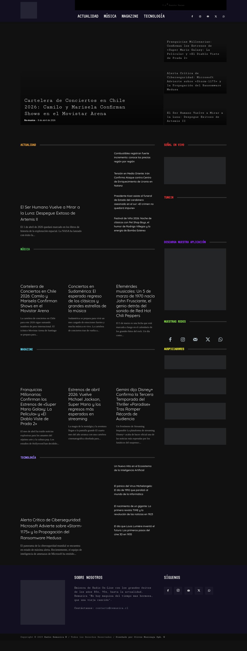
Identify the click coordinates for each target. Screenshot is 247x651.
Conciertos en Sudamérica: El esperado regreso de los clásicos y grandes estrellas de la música (87, 303)
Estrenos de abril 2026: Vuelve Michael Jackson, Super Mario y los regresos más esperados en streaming (84, 408)
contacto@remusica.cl (112, 618)
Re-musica (29, 120)
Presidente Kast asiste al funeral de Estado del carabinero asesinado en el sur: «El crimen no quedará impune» (132, 204)
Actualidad (88, 16)
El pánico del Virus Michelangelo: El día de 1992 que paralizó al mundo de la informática (133, 496)
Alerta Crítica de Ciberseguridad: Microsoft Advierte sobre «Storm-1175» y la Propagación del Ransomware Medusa (50, 536)
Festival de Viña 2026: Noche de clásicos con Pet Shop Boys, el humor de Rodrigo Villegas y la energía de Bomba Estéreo (133, 230)
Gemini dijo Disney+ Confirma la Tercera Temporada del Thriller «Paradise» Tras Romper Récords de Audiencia (134, 408)
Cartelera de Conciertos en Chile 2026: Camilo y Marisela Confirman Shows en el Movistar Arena (38, 303)
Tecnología (154, 16)
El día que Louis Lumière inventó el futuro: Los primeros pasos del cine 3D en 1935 (132, 541)
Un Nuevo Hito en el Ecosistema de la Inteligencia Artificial (133, 474)
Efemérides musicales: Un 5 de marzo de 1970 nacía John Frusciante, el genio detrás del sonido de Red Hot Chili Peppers (135, 305)
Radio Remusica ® (55, 647)
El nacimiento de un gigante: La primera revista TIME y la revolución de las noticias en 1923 (133, 519)
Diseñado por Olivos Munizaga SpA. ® (140, 647)
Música (110, 16)
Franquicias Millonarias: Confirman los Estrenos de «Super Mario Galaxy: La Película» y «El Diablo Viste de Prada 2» (38, 410)
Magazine (130, 16)
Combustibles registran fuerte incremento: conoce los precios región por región (134, 157)
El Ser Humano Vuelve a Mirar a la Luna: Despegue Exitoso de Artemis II (50, 213)
